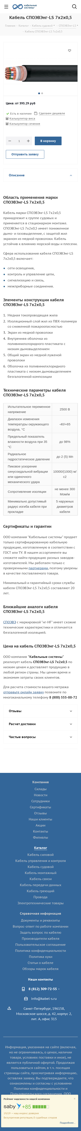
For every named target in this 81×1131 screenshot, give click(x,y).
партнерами (38, 568)
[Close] (75, 1099)
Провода (40, 897)
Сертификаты (40, 807)
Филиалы (40, 837)
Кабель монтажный (40, 873)
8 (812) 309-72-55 (43, 989)
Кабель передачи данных (40, 885)
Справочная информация (40, 913)
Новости (40, 795)
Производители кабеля (40, 938)
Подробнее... (68, 1122)
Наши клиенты (40, 819)
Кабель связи (41, 879)
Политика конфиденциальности (40, 951)
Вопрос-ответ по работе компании (40, 926)
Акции (40, 825)
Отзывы (40, 813)
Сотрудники (40, 801)
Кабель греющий (40, 891)
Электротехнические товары (40, 903)
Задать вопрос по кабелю (40, 932)
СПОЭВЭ (9, 622)
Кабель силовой (40, 855)
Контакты (40, 831)
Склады (41, 789)
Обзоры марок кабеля (40, 969)
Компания (40, 782)
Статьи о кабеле (40, 963)
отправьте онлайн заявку (23, 692)
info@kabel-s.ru (44, 999)
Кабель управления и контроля (40, 861)
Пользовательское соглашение (40, 945)
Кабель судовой (41, 867)
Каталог (40, 848)
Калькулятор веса (22, 118)
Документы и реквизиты (40, 920)
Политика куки (40, 957)
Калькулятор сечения (25, 124)
